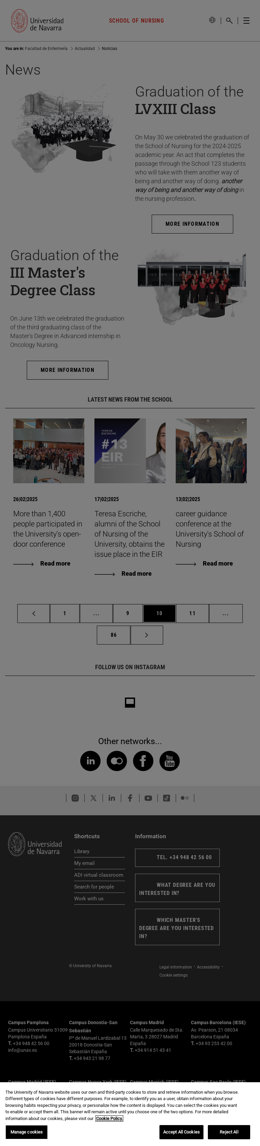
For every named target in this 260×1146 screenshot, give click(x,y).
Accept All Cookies (181, 1132)
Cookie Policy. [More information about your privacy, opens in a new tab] (109, 1118)
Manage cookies (26, 1132)
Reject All (229, 1132)
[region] (130, 1114)
